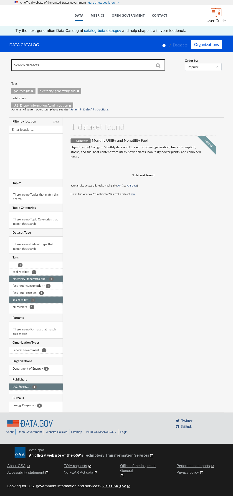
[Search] (158, 65)
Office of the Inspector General (138, 468)
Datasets (180, 45)
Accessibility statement (25, 472)
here (133, 193)
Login (123, 432)
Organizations (206, 44)
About (10, 432)
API (119, 185)
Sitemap (76, 432)
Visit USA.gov (114, 485)
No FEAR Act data (78, 472)
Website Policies (56, 432)
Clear (56, 121)
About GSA (16, 466)
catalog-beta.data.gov (102, 30)
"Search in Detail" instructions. (89, 109)
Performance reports (193, 466)
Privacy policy (188, 472)
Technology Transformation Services (116, 455)
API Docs (132, 185)
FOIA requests (75, 466)
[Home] (37, 15)
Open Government (30, 432)
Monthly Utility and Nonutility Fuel (119, 140)
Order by (191, 60)
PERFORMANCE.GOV (101, 432)
